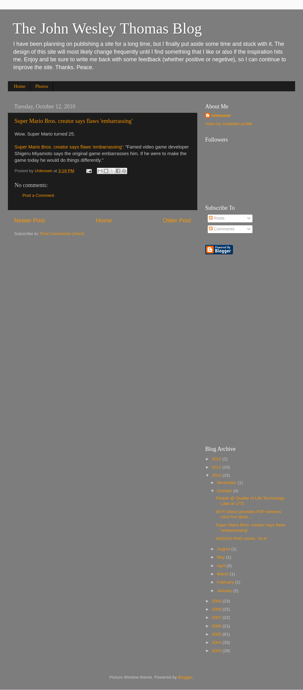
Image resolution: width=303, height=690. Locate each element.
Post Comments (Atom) (62, 233)
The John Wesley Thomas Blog (107, 28)
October (225, 490)
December (227, 482)
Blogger (185, 677)
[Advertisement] (277, 339)
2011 (217, 467)
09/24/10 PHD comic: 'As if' (241, 538)
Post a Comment (38, 195)
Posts (217, 218)
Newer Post (29, 220)
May (221, 557)
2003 (217, 650)
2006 (217, 626)
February (226, 582)
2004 (217, 642)
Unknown (221, 115)
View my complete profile (228, 123)
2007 (217, 617)
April (222, 565)
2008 (217, 609)
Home (20, 86)
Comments (222, 229)
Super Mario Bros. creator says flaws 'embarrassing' (74, 121)
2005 (217, 634)
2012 (217, 459)
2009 (217, 601)
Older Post (177, 220)
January (225, 590)
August (224, 549)
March (223, 574)
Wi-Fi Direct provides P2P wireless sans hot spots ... (248, 514)
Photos (41, 86)
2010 (217, 475)
